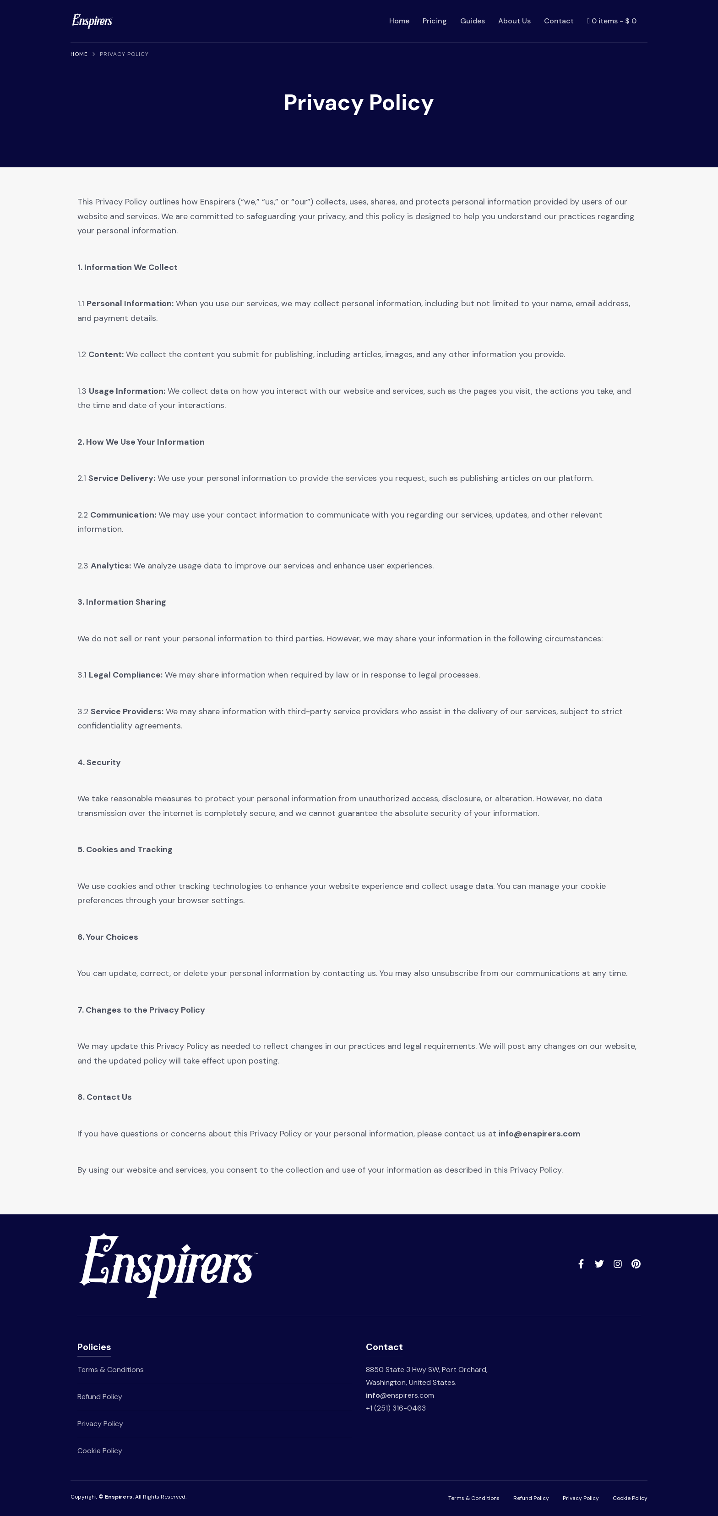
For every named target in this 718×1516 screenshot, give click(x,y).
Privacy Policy (100, 1423)
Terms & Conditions (110, 1369)
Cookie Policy (99, 1450)
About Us (514, 21)
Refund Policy (99, 1396)
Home (399, 21)
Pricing (435, 21)
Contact (559, 21)
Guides (472, 21)
